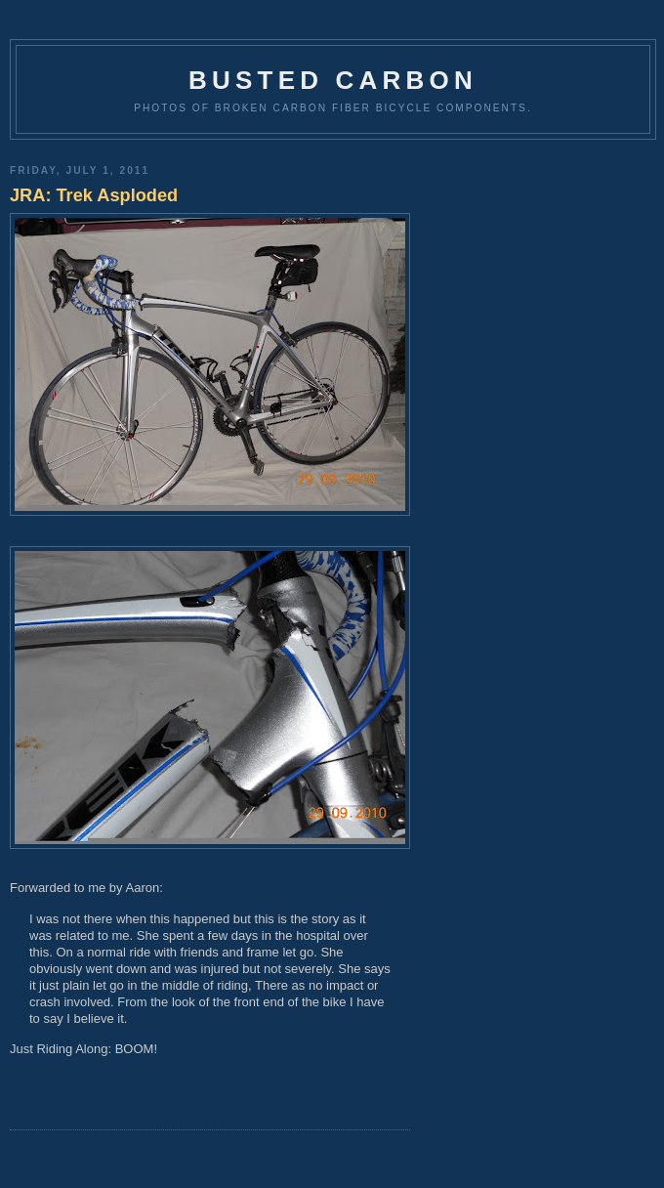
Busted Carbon (332, 80)
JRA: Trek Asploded (94, 195)
